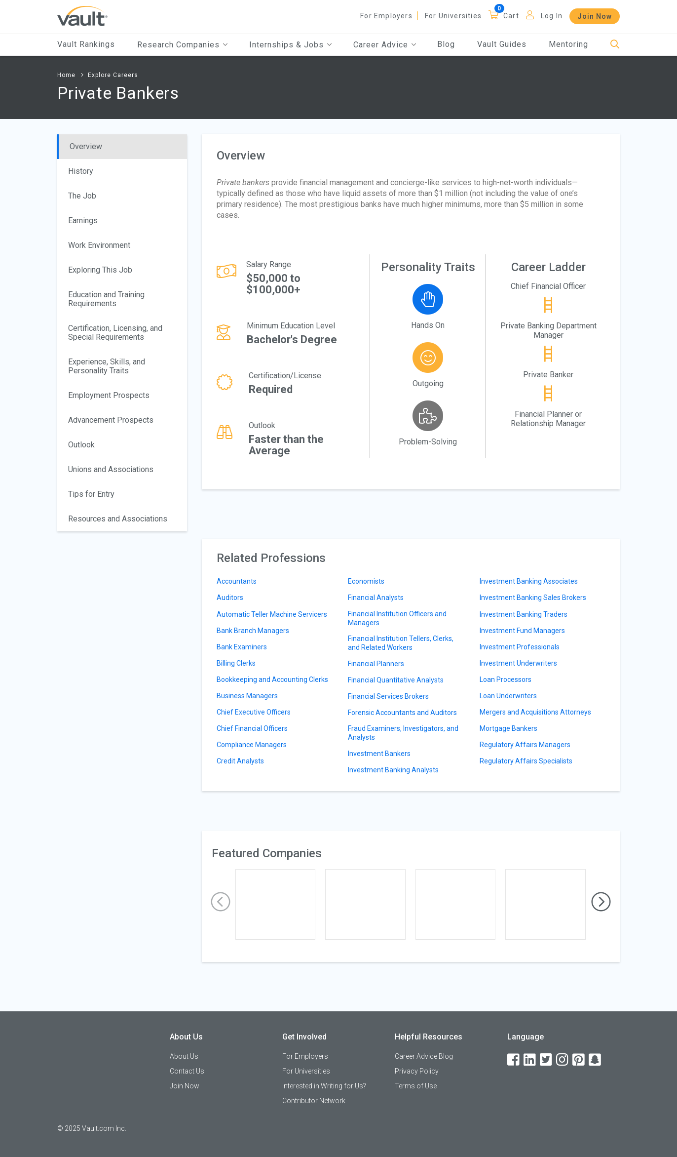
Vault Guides (502, 44)
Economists (366, 581)
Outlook (81, 444)
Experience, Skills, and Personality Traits (106, 366)
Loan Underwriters (508, 696)
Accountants (237, 581)
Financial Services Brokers (388, 696)
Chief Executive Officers (254, 712)
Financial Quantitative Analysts (396, 680)
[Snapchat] (595, 1060)
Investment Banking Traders (523, 614)
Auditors (230, 597)
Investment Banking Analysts (393, 770)
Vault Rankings (86, 44)
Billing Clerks (236, 663)
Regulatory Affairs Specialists (526, 761)
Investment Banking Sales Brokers (533, 597)
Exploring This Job (100, 270)
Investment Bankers (379, 754)
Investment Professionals (520, 647)
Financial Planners (376, 664)
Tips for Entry (91, 494)
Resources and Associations (117, 518)
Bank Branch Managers (253, 631)
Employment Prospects (109, 395)
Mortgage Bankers (508, 728)
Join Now (594, 16)
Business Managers (247, 696)
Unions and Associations (110, 469)
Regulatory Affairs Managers (525, 745)
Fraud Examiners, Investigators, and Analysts (403, 732)
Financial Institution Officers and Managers (397, 618)
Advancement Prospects (110, 420)
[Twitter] (547, 1060)
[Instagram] (563, 1060)
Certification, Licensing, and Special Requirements (115, 332)
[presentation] (220, 902)
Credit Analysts (240, 761)
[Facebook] (514, 1060)
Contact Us (187, 1071)
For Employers (386, 16)
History (80, 171)
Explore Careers (113, 75)
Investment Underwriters (518, 663)
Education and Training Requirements (106, 299)
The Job (82, 195)
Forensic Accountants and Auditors (402, 713)
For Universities (453, 16)
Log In (552, 16)
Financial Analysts (376, 597)
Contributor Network (313, 1101)
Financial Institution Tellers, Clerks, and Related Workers (400, 643)
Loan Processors (505, 679)
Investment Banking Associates (529, 581)
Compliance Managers (252, 745)
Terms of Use (416, 1086)
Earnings (83, 220)
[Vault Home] (82, 15)
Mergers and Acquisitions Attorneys (535, 712)
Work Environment (99, 245)
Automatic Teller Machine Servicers (272, 614)
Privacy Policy (417, 1071)
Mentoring (568, 44)
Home (66, 75)
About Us (184, 1056)
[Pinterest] (579, 1060)
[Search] (615, 44)
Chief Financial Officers (252, 728)
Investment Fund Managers (522, 631)
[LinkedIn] (530, 1060)
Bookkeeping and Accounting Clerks (272, 679)
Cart (511, 16)
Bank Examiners (242, 647)
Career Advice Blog (424, 1056)
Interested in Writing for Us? (324, 1086)
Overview (86, 146)
